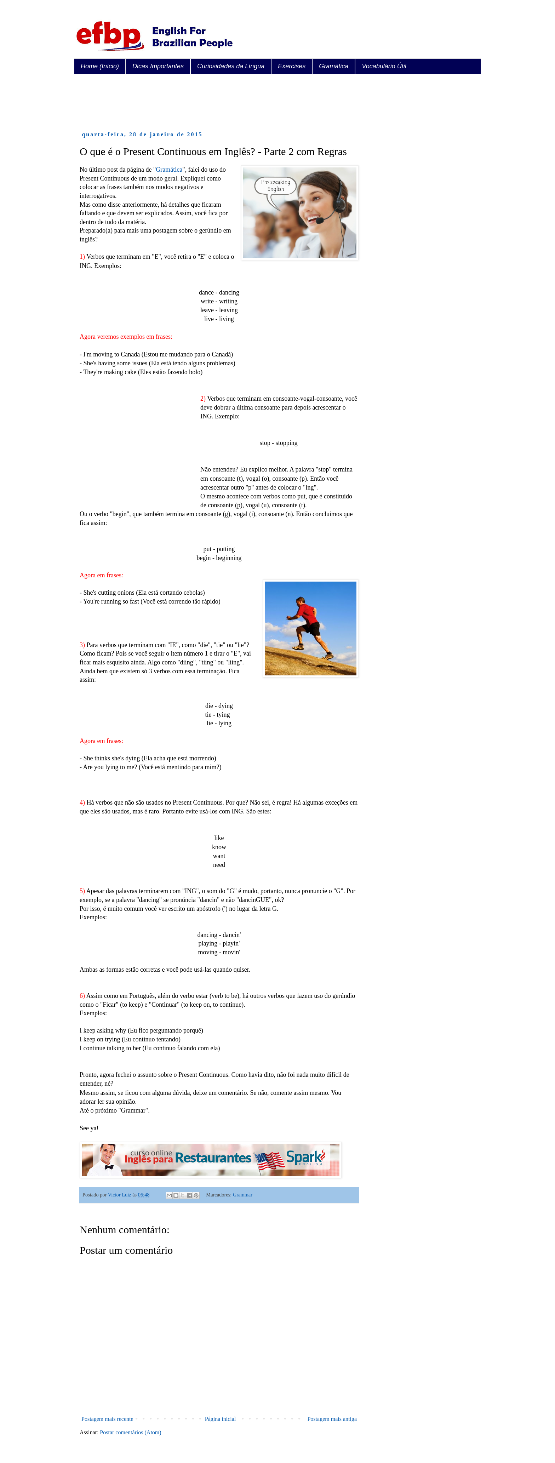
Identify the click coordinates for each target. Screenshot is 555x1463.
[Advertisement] (208, 103)
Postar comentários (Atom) (130, 1432)
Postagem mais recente (107, 1419)
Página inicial (220, 1419)
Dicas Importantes (158, 66)
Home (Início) (100, 66)
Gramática (333, 66)
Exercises (291, 66)
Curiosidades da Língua (230, 66)
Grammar (242, 1195)
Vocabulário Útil (384, 66)
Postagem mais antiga (332, 1419)
